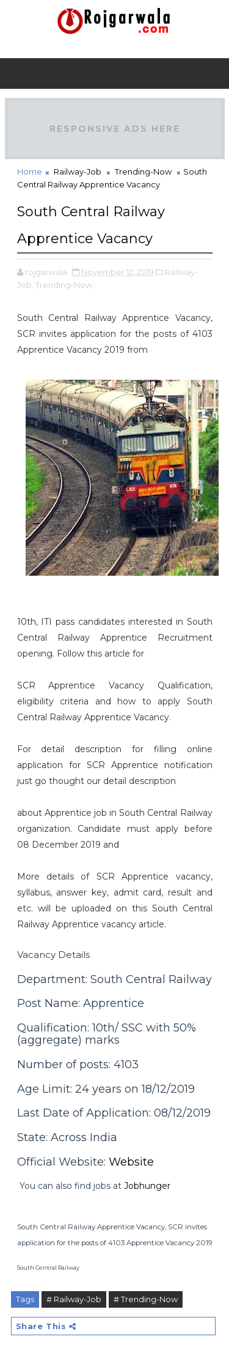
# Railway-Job (73, 1299)
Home (29, 171)
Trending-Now (143, 171)
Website (131, 1162)
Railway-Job (77, 171)
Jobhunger (147, 1185)
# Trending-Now (146, 1299)
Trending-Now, (64, 285)
